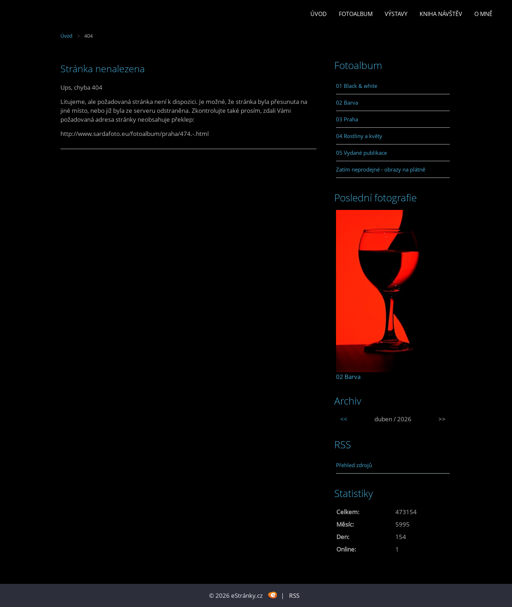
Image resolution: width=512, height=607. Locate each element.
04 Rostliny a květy (359, 135)
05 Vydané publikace (361, 152)
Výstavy (396, 14)
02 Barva (347, 102)
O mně (483, 14)
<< (343, 419)
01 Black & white (356, 85)
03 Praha (347, 119)
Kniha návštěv (441, 14)
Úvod (318, 14)
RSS (294, 595)
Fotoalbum (356, 14)
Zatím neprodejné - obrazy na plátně (380, 169)
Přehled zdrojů (354, 465)
